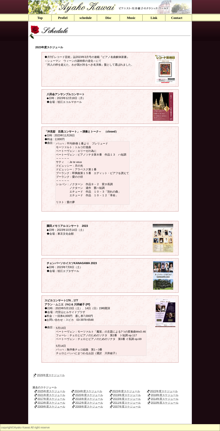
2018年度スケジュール (164, 395)
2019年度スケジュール (127, 395)
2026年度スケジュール (51, 375)
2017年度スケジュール (51, 398)
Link (154, 18)
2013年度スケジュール (51, 402)
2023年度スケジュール (126, 391)
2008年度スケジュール (89, 406)
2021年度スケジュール (51, 395)
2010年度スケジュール (164, 402)
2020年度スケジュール (89, 395)
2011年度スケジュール (127, 402)
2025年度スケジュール (51, 391)
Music (131, 18)
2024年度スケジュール (88, 391)
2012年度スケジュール (89, 402)
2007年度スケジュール (127, 406)
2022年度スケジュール (164, 391)
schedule (86, 18)
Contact (176, 18)
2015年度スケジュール (127, 398)
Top (40, 18)
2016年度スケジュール (89, 398)
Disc (108, 18)
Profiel (63, 18)
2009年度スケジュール (51, 406)
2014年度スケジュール (164, 398)
